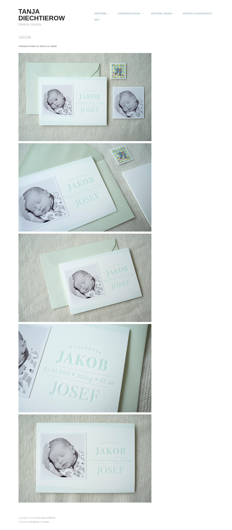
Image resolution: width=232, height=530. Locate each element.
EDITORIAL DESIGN (161, 13)
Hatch (46, 522)
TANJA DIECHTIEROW (41, 15)
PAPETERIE (100, 13)
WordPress (34, 522)
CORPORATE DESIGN (129, 13)
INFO (96, 20)
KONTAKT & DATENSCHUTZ (197, 13)
